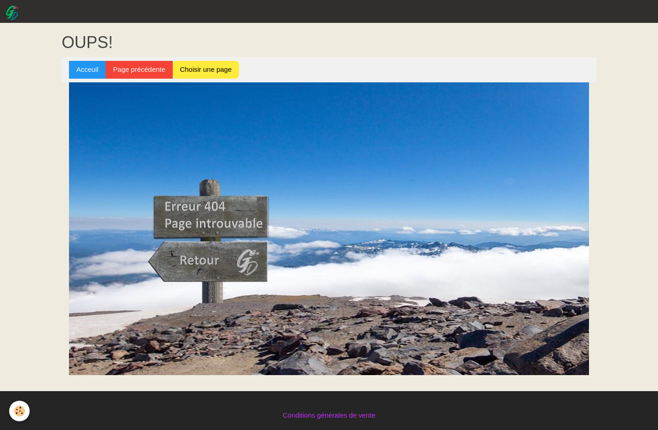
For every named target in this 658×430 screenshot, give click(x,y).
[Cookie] (19, 411)
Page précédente (139, 69)
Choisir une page (206, 69)
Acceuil (87, 69)
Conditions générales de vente (329, 415)
